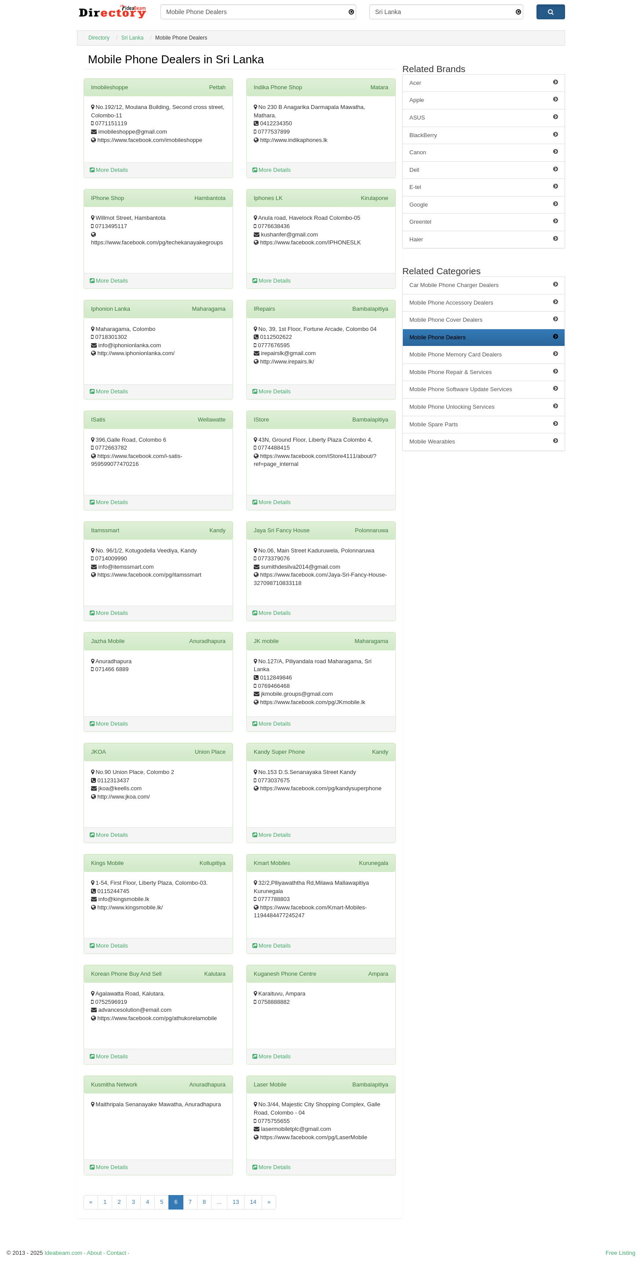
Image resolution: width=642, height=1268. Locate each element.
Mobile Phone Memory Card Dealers (483, 354)
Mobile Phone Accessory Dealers (483, 302)
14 (253, 1202)
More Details (109, 170)
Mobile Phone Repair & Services (483, 371)
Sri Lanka (132, 38)
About (94, 1253)
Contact (116, 1253)
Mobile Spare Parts (483, 424)
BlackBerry (483, 134)
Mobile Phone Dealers (483, 337)
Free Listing (620, 1253)
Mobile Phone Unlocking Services (483, 406)
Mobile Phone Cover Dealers (483, 319)
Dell (483, 169)
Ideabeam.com (63, 1253)
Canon (483, 152)
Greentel (483, 221)
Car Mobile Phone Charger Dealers (483, 284)
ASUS (483, 117)
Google (483, 204)
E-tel (483, 186)
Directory (98, 38)
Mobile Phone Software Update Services (483, 388)
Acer (483, 82)
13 (236, 1202)
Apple (483, 99)
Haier (483, 239)
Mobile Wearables (483, 441)
